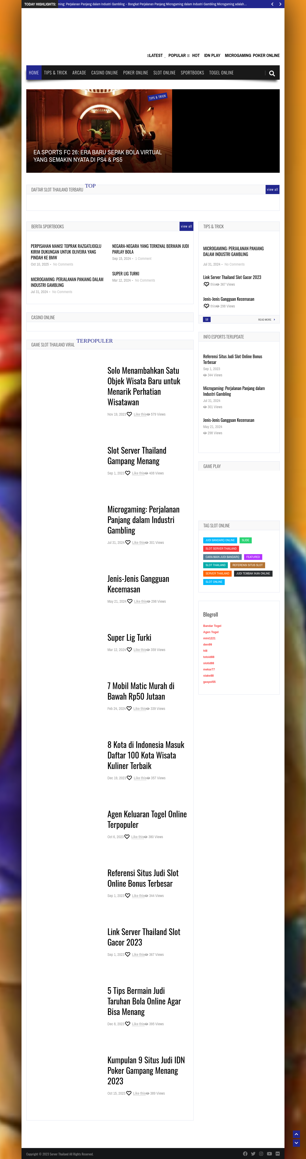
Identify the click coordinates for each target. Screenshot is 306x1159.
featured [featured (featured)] (253, 557)
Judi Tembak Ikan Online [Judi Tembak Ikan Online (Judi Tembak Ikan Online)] (253, 573)
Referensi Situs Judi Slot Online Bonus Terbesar (143, 877)
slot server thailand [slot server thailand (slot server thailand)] (221, 548)
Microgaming (238, 55)
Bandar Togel (212, 626)
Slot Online (164, 72)
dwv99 (207, 644)
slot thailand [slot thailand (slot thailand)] (215, 565)
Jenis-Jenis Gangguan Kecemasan (138, 583)
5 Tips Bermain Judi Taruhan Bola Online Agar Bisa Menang (144, 1000)
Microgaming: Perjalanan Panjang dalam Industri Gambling (67, 282)
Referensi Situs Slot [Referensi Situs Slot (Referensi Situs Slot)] (248, 565)
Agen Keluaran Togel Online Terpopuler (147, 819)
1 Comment (143, 258)
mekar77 (209, 669)
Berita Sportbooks (47, 226)
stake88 (208, 675)
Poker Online (266, 55)
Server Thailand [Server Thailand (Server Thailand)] (217, 573)
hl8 (205, 650)
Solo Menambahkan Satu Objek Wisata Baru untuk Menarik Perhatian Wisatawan (143, 386)
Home (34, 72)
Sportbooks (192, 72)
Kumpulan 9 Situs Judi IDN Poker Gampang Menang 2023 (146, 1070)
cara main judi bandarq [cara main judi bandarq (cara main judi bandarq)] (222, 557)
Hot (196, 55)
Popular (177, 55)
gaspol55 (209, 682)
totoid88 (208, 657)
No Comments (63, 264)
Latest (156, 55)
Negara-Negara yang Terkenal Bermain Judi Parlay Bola (150, 249)
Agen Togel (211, 632)
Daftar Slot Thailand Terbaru (57, 189)
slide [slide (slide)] (245, 540)
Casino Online (104, 72)
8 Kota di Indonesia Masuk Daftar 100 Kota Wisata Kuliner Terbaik (145, 754)
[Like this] (136, 414)
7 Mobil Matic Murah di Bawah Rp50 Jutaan (140, 690)
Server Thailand (59, 1153)
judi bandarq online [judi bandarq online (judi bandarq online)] (220, 540)
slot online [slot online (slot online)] (214, 582)
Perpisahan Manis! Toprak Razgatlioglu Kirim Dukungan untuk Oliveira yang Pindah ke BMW (66, 252)
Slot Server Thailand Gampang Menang (136, 455)
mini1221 (209, 638)
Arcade (79, 72)
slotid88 (208, 663)
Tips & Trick (55, 72)
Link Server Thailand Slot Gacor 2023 (143, 936)
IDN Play (212, 55)
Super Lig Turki (125, 273)
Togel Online (221, 72)
